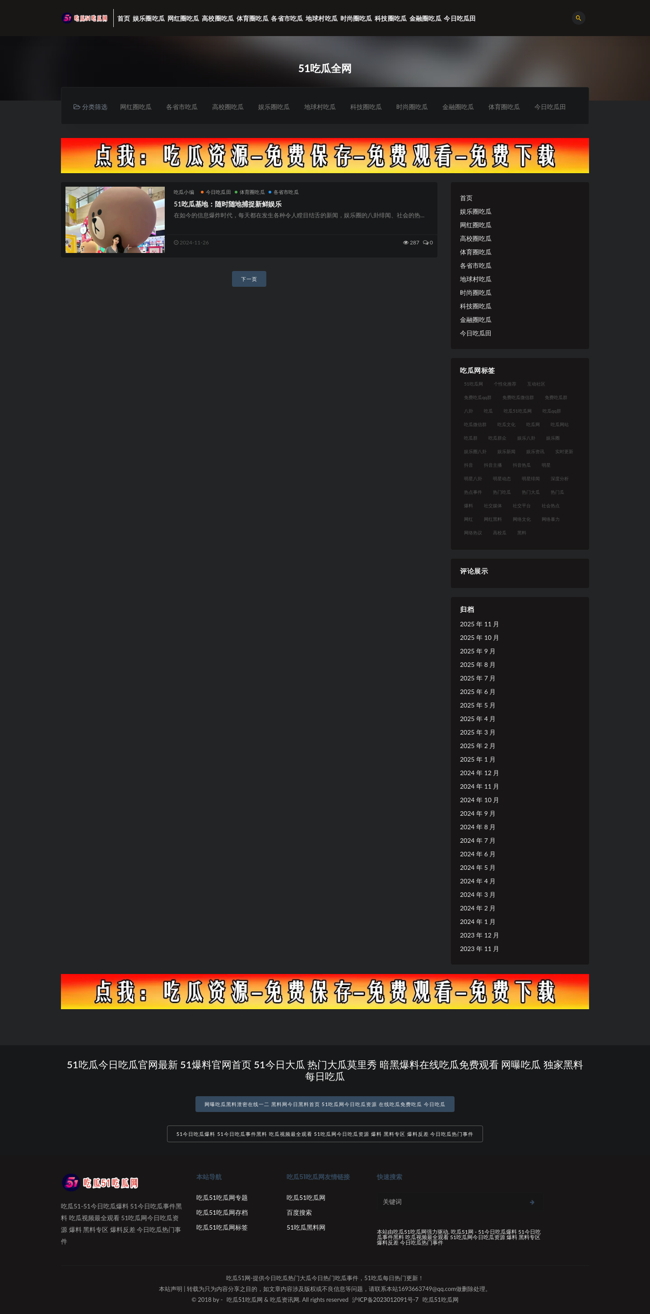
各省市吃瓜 (182, 106)
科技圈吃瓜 (366, 106)
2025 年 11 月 (479, 624)
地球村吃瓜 (320, 106)
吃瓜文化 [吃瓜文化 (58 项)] (506, 424)
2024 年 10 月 (479, 800)
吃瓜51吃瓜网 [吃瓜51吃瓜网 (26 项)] (518, 410)
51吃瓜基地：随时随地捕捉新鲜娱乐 (228, 204)
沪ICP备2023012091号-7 (385, 1299)
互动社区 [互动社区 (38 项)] (536, 383)
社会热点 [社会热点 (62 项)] (551, 505)
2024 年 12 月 (479, 772)
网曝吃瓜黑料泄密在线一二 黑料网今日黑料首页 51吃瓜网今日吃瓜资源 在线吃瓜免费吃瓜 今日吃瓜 (325, 1104)
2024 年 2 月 (478, 908)
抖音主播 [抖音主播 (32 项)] (493, 465)
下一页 (249, 279)
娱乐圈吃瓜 (274, 106)
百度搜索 (299, 1212)
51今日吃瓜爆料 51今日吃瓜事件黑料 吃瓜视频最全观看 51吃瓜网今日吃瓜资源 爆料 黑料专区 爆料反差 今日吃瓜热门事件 (325, 1134)
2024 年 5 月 (478, 867)
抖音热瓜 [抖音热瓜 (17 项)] (522, 465)
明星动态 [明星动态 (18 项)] (502, 478)
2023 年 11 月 (479, 948)
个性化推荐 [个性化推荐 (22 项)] (505, 383)
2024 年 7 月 (478, 840)
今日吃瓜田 (550, 106)
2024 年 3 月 (478, 894)
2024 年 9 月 (478, 813)
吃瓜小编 (184, 192)
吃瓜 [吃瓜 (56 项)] (488, 410)
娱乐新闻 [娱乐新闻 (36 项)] (506, 451)
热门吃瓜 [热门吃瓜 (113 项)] (502, 492)
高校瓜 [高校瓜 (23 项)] (499, 532)
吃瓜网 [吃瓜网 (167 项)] (533, 424)
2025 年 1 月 (478, 759)
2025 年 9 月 (478, 651)
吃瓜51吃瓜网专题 (222, 1197)
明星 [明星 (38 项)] (546, 465)
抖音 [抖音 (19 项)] (468, 465)
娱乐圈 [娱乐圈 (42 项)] (553, 438)
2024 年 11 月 (479, 786)
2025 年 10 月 (479, 637)
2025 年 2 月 (478, 745)
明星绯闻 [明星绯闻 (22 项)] (531, 478)
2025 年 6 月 (478, 691)
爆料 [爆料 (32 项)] (468, 505)
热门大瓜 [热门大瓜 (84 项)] (531, 492)
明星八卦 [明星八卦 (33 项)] (473, 478)
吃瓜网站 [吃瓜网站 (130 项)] (560, 424)
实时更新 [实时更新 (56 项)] (564, 451)
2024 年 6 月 (478, 854)
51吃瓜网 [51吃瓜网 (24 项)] (473, 383)
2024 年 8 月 (478, 827)
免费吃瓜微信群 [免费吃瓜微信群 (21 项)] (518, 397)
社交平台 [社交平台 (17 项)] (522, 505)
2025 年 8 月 (478, 664)
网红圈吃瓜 (136, 106)
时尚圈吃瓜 (412, 106)
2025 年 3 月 (478, 732)
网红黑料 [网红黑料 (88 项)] (493, 519)
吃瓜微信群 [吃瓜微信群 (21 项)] (475, 424)
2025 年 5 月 (478, 705)
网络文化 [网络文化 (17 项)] (522, 519)
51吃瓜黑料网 (306, 1227)
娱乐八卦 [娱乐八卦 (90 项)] (526, 438)
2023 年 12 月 (479, 935)
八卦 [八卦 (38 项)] (468, 410)
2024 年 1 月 (478, 921)
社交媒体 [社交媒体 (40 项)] (493, 505)
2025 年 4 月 (478, 718)
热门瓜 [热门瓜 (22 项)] (557, 492)
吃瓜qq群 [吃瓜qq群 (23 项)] (552, 410)
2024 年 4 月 (478, 881)
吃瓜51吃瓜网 (306, 1197)
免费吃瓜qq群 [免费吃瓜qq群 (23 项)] (478, 397)
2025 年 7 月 (478, 678)
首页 (466, 198)
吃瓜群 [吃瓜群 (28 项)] (471, 438)
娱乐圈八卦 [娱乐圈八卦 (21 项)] (475, 451)
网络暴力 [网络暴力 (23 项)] (551, 519)
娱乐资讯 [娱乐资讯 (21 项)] (535, 451)
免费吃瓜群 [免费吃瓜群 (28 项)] (556, 397)
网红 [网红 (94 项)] (468, 519)
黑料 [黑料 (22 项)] (521, 532)
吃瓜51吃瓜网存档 (222, 1212)
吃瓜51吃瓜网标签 (222, 1227)
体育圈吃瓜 (504, 106)
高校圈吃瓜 (228, 106)
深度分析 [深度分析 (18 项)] (560, 478)
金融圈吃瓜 (458, 106)
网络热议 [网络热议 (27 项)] (473, 532)
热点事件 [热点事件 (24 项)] (473, 492)
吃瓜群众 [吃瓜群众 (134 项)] (497, 438)
